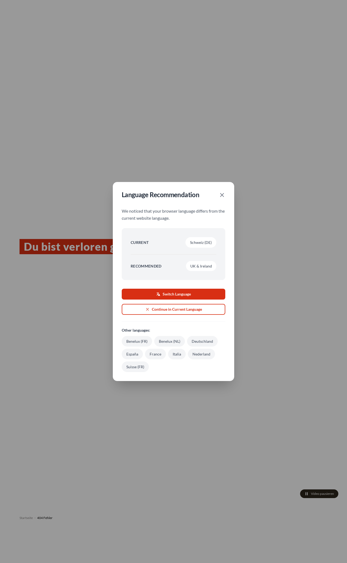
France (155, 354)
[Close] (222, 195)
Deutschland (202, 341)
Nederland (201, 354)
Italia (177, 354)
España (132, 354)
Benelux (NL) (169, 341)
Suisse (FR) (135, 366)
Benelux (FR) (136, 341)
